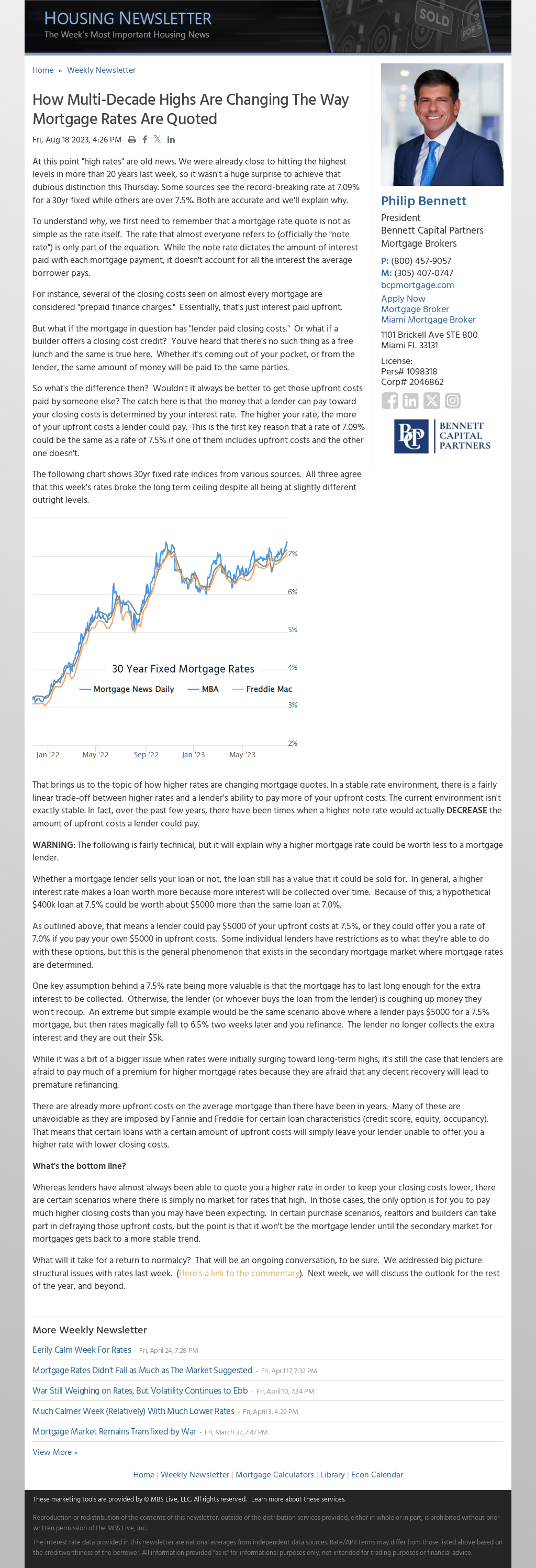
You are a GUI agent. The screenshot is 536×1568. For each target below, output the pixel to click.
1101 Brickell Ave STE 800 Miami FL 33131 (429, 339)
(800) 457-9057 (421, 260)
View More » (55, 1451)
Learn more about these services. (298, 1499)
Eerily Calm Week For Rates (82, 1349)
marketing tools (73, 1499)
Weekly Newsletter (101, 69)
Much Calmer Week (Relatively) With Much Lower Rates (134, 1410)
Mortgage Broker (415, 309)
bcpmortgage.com (417, 285)
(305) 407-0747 (423, 273)
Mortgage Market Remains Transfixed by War (115, 1431)
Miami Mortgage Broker (428, 319)
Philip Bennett (424, 200)
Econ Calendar (377, 1474)
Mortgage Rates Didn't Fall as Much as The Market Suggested (143, 1369)
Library (332, 1474)
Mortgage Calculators (275, 1474)
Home (42, 69)
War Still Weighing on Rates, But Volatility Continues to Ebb (141, 1390)
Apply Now (403, 298)
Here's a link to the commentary (239, 1272)
